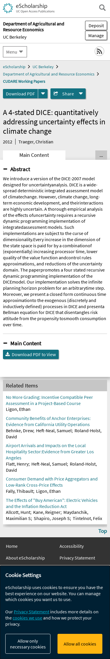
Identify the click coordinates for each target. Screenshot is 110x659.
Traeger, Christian (35, 142)
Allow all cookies (80, 644)
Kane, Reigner (46, 512)
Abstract (20, 169)
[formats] (43, 93)
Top (102, 530)
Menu (11, 52)
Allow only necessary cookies (28, 644)
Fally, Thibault (19, 491)
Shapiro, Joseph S (52, 518)
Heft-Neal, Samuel (54, 430)
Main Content (34, 155)
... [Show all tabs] (101, 155)
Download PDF (20, 94)
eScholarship (14, 66)
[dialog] (55, 612)
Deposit (96, 25)
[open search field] (102, 7)
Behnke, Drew (19, 430)
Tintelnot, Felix (87, 518)
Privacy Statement (77, 558)
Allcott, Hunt (18, 512)
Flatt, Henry (17, 464)
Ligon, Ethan (18, 409)
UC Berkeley (14, 37)
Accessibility (72, 546)
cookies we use (27, 618)
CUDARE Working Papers (24, 81)
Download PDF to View (34, 354)
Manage (94, 35)
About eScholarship (25, 558)
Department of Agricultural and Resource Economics (48, 74)
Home (12, 546)
